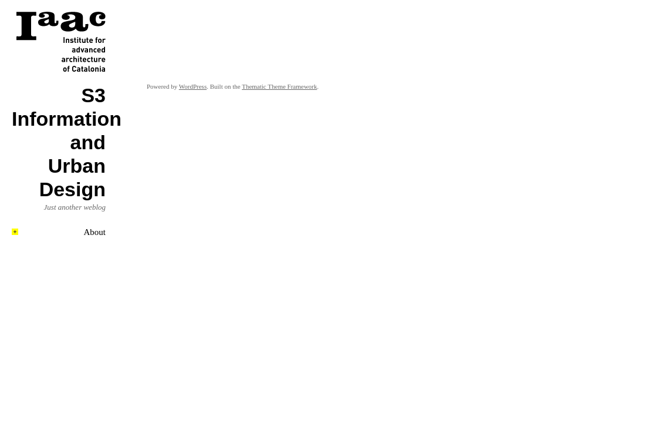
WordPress (193, 86)
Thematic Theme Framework (279, 86)
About (95, 232)
